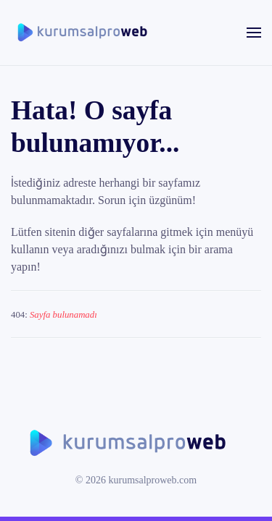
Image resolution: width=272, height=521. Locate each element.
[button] (254, 32)
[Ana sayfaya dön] (83, 32)
